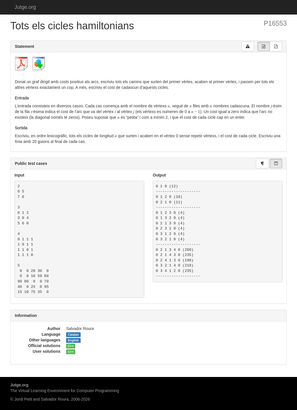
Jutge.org (25, 7)
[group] (263, 46)
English (73, 340)
